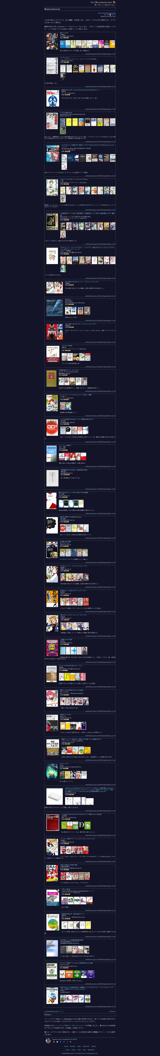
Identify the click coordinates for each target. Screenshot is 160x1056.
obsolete (109, 13)
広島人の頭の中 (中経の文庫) (68, 865)
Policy (79, 1046)
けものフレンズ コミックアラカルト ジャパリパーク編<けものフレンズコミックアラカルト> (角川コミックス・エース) (87, 248)
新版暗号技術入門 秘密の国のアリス (73, 914)
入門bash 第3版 (65, 889)
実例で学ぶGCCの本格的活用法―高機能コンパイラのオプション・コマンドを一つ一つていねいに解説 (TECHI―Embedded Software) (86, 988)
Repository (86, 1046)
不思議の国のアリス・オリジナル (69, 370)
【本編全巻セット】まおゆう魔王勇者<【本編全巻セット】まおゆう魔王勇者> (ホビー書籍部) (87, 214)
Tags (99, 13)
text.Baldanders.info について (54, 1011)
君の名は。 (68, 300)
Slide (79, 1050)
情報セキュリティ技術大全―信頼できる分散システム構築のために (81, 739)
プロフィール (103, 1032)
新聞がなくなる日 (65, 715)
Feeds (66, 1046)
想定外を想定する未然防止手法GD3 (70, 517)
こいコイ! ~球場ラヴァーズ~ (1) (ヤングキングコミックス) (77, 839)
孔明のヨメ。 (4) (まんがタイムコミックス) (73, 590)
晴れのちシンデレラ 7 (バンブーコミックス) (74, 615)
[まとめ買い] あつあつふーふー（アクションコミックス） (82, 282)
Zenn (84, 1050)
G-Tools (113, 54)
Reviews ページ (64, 26)
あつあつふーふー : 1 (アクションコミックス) (73, 566)
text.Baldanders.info (101, 2)
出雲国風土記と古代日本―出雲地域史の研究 (74, 470)
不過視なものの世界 (66, 639)
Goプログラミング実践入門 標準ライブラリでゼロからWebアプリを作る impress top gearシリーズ (88, 146)
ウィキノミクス (65, 57)
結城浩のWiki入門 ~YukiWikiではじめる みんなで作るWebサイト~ (80, 90)
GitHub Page (112, 16)
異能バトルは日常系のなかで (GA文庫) (71, 690)
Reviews (112, 1011)
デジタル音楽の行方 (66, 113)
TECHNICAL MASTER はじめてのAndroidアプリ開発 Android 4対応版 (81, 814)
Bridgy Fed (91, 1050)
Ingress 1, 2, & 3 (64, 764)
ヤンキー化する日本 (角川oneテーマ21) (70, 666)
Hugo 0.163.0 (74, 1053)
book (104, 13)
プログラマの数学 (67, 346)
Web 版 (85, 956)
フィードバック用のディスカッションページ (70, 1025)
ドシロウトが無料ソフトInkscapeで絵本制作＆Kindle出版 (76, 963)
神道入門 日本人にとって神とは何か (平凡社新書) (73, 492)
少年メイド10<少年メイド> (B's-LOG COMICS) (74, 179)
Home (67, 1050)
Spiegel (94, 54)
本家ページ (90, 20)
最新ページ (73, 29)
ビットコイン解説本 (65, 445)
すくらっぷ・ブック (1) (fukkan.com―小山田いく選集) (76, 395)
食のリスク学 (64, 33)
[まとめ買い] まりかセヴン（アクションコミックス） (81, 324)
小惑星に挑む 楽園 (65, 541)
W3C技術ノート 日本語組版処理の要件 (71, 940)
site (114, 13)
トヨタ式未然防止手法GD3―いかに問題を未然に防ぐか (76, 419)
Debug (93, 1046)
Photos (73, 1050)
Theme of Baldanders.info (89, 1053)
